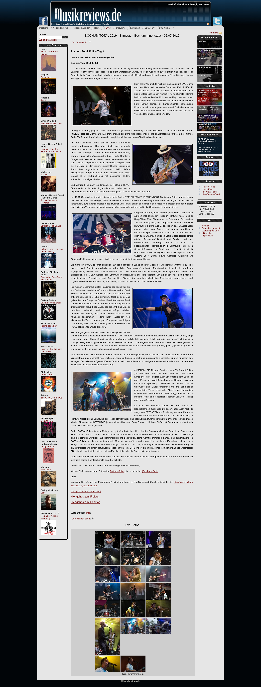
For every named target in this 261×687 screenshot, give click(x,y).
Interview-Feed (209, 192)
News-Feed (207, 189)
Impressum (207, 235)
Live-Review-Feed (211, 194)
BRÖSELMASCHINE (206, 50)
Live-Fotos (132, 525)
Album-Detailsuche (48, 40)
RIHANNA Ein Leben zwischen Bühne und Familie (207, 141)
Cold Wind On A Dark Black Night (51, 278)
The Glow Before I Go (51, 397)
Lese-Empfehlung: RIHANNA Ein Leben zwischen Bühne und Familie (80, 24)
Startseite (43, 28)
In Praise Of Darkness (51, 123)
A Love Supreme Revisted (49, 201)
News (97, 28)
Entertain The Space (51, 226)
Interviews (121, 28)
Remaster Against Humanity (49, 517)
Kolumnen (135, 28)
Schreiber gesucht (211, 228)
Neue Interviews (209, 37)
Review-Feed (208, 187)
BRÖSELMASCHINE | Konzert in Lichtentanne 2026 (208, 118)
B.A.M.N (45, 174)
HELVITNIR (202, 42)
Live (108, 28)
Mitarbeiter (207, 233)
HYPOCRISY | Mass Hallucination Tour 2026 (208, 108)
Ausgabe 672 (47, 446)
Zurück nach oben (81, 518)
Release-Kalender (81, 28)
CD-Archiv (149, 28)
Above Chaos (47, 374)
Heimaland (46, 469)
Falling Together (49, 326)
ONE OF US (47, 421)
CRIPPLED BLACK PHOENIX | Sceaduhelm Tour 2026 (208, 92)
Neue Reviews (53, 45)
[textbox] (50, 37)
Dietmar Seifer (117, 471)
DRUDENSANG (204, 67)
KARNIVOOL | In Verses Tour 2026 (208, 100)
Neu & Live (209, 86)
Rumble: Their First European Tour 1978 (51, 150)
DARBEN (202, 76)
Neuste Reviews (60, 28)
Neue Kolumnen (209, 134)
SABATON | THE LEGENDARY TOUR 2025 (208, 125)
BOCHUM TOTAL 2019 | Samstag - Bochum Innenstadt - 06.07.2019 (132, 35)
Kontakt (213, 32)
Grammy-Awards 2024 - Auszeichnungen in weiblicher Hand (208, 149)
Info (88, 513)
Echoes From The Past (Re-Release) (52, 250)
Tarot (43, 100)
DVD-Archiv (164, 28)
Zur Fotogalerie (79, 42)
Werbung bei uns (210, 230)
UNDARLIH (202, 59)
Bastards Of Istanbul (51, 302)
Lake (43, 492)
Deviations (46, 77)
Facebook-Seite (150, 471)
